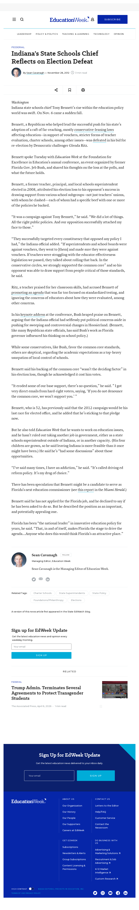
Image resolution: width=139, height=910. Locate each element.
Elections (76, 600)
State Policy (99, 593)
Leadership (24, 34)
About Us (68, 799)
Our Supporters (71, 824)
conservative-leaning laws (94, 129)
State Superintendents (72, 593)
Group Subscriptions (74, 859)
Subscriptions (70, 847)
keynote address (32, 314)
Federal (18, 47)
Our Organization (72, 805)
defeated (99, 140)
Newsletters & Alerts (74, 853)
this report (86, 489)
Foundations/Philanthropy (49, 600)
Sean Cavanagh (35, 72)
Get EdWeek (70, 840)
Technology (101, 34)
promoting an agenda (27, 292)
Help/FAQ (100, 812)
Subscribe (112, 19)
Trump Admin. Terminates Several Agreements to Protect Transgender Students (47, 693)
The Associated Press (23, 706)
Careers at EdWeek (73, 830)
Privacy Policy (33, 893)
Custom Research (106, 878)
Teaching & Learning (75, 34)
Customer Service (105, 818)
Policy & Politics (47, 34)
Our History (68, 812)
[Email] (49, 775)
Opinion (119, 34)
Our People (68, 818)
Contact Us (102, 799)
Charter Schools (43, 593)
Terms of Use (18, 893)
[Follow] (65, 555)
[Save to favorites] (69, 90)
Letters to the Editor (107, 805)
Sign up (96, 775)
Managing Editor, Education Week (51, 561)
